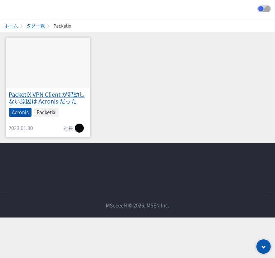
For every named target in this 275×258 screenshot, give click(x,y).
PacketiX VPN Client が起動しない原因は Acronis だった (47, 97)
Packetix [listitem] (46, 112)
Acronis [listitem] (20, 112)
